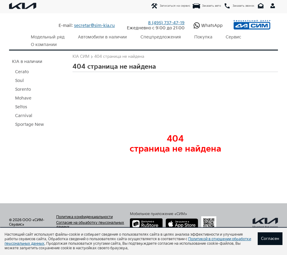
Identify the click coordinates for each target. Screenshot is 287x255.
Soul (19, 80)
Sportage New (29, 124)
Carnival (23, 115)
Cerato (22, 71)
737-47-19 (166, 22)
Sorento (23, 89)
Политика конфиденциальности (84, 217)
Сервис (227, 37)
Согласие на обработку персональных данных (90, 225)
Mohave (23, 98)
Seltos (21, 107)
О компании (43, 44)
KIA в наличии (27, 61)
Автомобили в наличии (100, 37)
